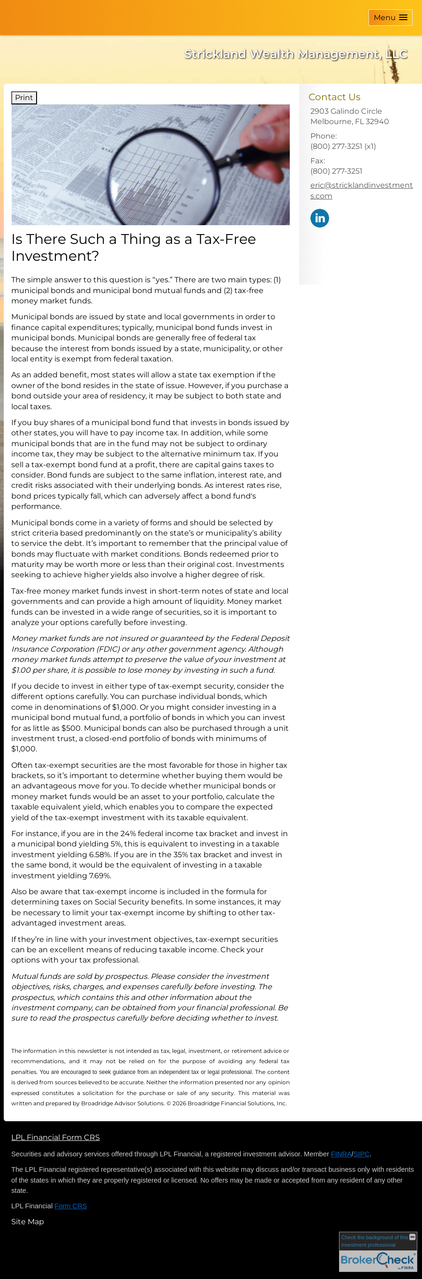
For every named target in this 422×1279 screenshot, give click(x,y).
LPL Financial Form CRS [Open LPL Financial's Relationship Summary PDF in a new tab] (55, 1137)
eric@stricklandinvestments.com (361, 190)
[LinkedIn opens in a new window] (319, 217)
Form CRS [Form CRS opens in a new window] (70, 1206)
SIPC (361, 1154)
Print (24, 97)
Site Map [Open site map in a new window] (27, 1221)
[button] (391, 17)
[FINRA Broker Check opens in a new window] (378, 1252)
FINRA (341, 1154)
